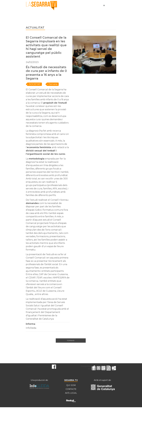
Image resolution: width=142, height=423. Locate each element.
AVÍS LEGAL (71, 393)
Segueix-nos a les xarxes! (37, 366)
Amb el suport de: (102, 380)
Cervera (53, 84)
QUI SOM (71, 385)
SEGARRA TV (71, 380)
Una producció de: (39, 380)
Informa (30, 324)
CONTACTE (71, 389)
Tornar (70, 340)
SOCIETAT (34, 84)
